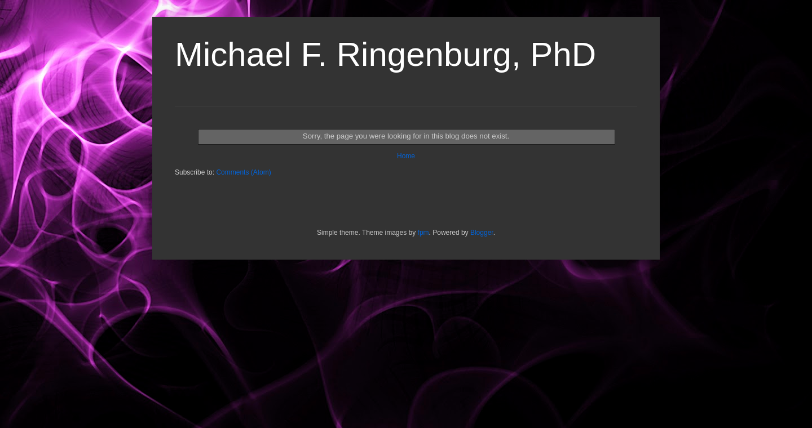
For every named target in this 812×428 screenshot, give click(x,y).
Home (406, 156)
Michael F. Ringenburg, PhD (385, 54)
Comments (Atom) (243, 172)
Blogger (481, 233)
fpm (423, 233)
